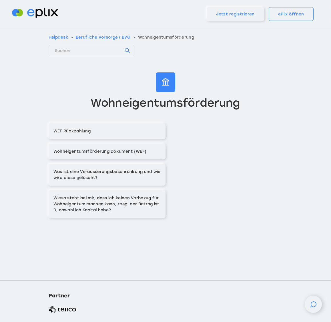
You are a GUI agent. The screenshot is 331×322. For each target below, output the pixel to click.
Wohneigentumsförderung (166, 37)
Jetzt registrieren (235, 14)
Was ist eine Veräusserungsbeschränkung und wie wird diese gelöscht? (107, 174)
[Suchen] (91, 50)
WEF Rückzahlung (72, 131)
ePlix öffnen (291, 14)
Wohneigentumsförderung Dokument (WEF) (99, 151)
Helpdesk (58, 37)
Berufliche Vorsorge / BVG (103, 37)
